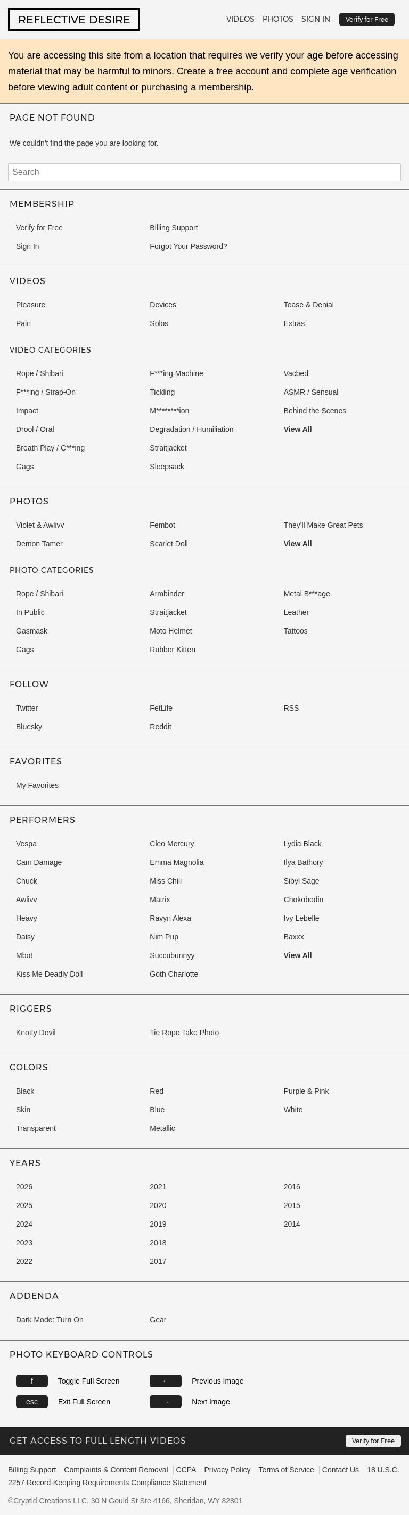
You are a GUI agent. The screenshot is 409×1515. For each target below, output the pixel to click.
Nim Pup (164, 937)
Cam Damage (39, 862)
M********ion (169, 410)
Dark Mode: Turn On (50, 1320)
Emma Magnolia (176, 862)
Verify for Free (39, 227)
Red (156, 1091)
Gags (25, 466)
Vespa (26, 843)
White (293, 1109)
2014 (292, 1224)
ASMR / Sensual (311, 392)
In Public (30, 612)
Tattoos (296, 631)
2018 (158, 1242)
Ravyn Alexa (170, 918)
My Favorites (37, 785)
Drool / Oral (35, 429)
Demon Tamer (39, 543)
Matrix (160, 899)
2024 (24, 1224)
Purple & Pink (306, 1091)
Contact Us (340, 1470)
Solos (159, 323)
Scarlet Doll (169, 543)
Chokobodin (304, 899)
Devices (163, 305)
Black (25, 1091)
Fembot (162, 525)
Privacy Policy (227, 1470)
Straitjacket (168, 448)
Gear (158, 1320)
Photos (278, 19)
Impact (27, 410)
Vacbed (296, 373)
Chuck (26, 881)
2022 (24, 1261)
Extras (294, 323)
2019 (158, 1224)
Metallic (162, 1128)
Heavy (26, 918)
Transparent (36, 1128)
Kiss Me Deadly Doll (49, 974)
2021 (158, 1187)
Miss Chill (166, 881)
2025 (24, 1205)
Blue (157, 1109)
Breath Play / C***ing (50, 448)
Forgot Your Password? (188, 246)
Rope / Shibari (39, 373)
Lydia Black (303, 843)
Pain (23, 323)
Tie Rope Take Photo (184, 1032)
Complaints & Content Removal (116, 1470)
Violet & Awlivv (40, 525)
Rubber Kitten (172, 649)
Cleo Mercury (172, 843)
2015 (292, 1205)
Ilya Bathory (303, 862)
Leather (296, 612)
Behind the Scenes (315, 410)
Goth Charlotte (174, 974)
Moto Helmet (171, 631)
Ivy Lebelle (302, 918)
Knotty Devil (36, 1032)
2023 (24, 1242)
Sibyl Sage (302, 881)
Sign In (315, 19)
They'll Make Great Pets (323, 525)
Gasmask (31, 631)
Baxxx (294, 937)
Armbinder (167, 593)
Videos (240, 19)
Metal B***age (307, 593)
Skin (23, 1109)
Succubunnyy (172, 955)
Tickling (162, 392)
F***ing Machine (176, 373)
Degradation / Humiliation (191, 429)
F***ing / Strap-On (46, 392)
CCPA (186, 1470)
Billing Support (174, 227)
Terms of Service (286, 1470)
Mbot (24, 955)
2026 (24, 1187)
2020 (158, 1205)
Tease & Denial (309, 305)
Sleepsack (167, 466)
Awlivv (26, 899)
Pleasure (30, 305)
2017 (158, 1261)
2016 (292, 1187)
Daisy (25, 937)
